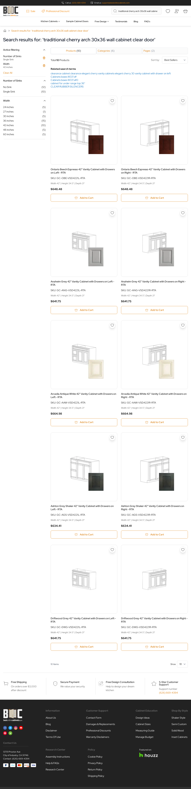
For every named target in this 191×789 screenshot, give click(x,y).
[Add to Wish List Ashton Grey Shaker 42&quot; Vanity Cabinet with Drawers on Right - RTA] (183, 437)
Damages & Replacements (100, 724)
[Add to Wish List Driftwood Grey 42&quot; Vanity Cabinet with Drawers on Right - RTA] (183, 550)
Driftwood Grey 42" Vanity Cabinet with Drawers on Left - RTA (83, 620)
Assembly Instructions (58, 757)
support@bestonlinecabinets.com (116, 3)
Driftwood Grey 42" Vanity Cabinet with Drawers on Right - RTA (154, 620)
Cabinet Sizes (143, 724)
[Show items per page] (182, 664)
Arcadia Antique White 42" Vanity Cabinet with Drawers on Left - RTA (83, 395)
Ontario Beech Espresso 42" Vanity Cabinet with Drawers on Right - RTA (153, 171)
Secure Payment (69, 682)
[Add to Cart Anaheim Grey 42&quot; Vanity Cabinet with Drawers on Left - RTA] (84, 310)
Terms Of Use (53, 737)
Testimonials (121, 21)
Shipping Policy (96, 776)
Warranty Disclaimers (97, 737)
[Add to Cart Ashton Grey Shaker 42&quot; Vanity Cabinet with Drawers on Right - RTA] (154, 535)
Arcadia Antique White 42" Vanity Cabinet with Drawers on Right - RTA (154, 395)
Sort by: (169, 60)
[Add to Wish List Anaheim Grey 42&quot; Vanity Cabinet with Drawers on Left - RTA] (112, 213)
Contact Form (93, 718)
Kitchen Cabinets (49, 21)
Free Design (101, 21)
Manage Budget (144, 737)
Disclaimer (51, 731)
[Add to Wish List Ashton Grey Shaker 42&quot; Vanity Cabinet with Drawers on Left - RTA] (112, 437)
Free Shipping (19, 682)
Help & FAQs (52, 763)
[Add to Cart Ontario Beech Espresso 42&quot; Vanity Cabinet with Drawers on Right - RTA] (154, 198)
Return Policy (95, 769)
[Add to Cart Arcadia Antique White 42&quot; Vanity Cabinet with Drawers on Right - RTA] (154, 422)
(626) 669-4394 (79, 3)
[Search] (115, 11)
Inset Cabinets (179, 737)
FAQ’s (147, 21)
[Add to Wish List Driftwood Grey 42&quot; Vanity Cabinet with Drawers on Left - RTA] (112, 550)
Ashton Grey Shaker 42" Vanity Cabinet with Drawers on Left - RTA (82, 508)
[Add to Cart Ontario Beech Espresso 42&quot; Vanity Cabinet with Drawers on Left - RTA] (84, 198)
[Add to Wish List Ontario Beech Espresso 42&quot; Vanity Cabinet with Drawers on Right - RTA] (183, 101)
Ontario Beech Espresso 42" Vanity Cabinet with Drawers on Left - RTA (83, 171)
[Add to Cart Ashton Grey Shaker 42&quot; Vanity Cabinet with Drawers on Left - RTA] (84, 535)
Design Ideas (143, 718)
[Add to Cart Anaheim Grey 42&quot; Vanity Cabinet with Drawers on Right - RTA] (154, 310)
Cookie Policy (95, 757)
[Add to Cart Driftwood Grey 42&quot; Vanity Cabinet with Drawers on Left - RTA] (84, 647)
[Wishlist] (167, 11)
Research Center (55, 769)
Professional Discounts (98, 731)
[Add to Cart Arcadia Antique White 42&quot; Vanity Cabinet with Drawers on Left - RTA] (84, 422)
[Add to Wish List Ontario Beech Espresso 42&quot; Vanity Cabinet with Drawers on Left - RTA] (112, 101)
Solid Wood (178, 731)
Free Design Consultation (120, 682)
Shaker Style (178, 718)
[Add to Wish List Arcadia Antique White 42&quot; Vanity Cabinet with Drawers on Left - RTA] (112, 325)
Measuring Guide (145, 731)
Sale (30, 11)
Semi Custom (179, 724)
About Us (51, 718)
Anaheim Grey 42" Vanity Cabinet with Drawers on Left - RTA (82, 283)
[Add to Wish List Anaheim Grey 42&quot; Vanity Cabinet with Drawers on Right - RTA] (183, 213)
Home (5, 30)
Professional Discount (55, 11)
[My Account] (176, 11)
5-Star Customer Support (168, 684)
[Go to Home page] (10, 11)
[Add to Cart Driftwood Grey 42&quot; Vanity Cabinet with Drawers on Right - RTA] (154, 647)
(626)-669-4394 (20, 759)
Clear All (7, 72)
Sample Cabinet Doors (77, 21)
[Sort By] (175, 60)
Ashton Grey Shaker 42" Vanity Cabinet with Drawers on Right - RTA (152, 508)
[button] (24, 50)
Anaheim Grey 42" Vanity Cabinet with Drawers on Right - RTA (153, 283)
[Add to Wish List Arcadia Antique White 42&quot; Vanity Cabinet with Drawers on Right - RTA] (183, 325)
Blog (136, 21)
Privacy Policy (95, 763)
